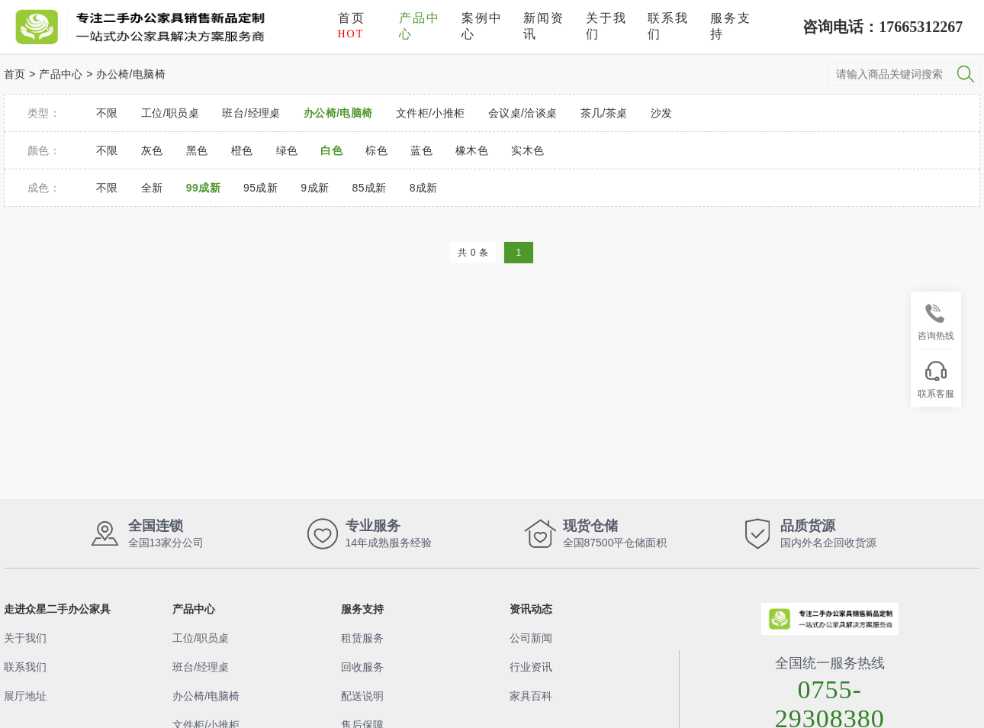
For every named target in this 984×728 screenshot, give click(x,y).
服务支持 (730, 25)
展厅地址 (25, 696)
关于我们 (606, 25)
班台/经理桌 (200, 667)
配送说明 (362, 696)
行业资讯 (531, 667)
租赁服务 (362, 638)
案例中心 (482, 25)
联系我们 (668, 25)
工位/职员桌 (200, 638)
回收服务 (362, 667)
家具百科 (531, 696)
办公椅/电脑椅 (131, 74)
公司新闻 (531, 638)
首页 (351, 25)
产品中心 (419, 25)
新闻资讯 (543, 25)
